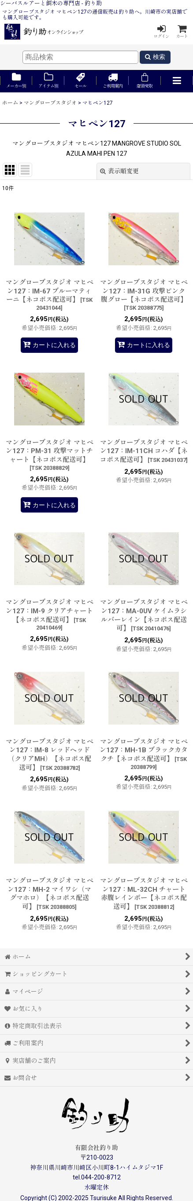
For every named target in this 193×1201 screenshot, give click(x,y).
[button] (177, 81)
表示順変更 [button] (119, 171)
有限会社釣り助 (96, 1147)
